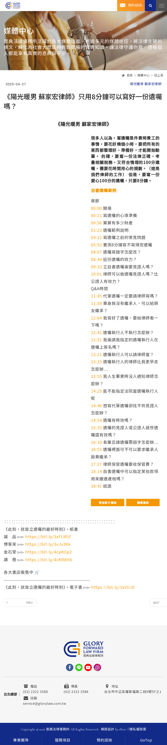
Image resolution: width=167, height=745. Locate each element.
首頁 (127, 75)
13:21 (96, 354)
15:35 (96, 427)
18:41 (96, 486)
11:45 (96, 296)
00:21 (96, 215)
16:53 (96, 449)
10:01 (96, 274)
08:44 (96, 259)
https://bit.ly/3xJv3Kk (48, 544)
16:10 (96, 442)
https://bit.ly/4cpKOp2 (48, 552)
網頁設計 (107, 729)
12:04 (96, 318)
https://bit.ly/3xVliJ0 (112, 587)
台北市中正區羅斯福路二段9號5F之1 (132, 691)
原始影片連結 (108, 503)
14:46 (96, 405)
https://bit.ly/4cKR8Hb (48, 559)
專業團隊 (21, 740)
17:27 (96, 464)
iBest (122, 729)
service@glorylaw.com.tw (44, 703)
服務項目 (62, 740)
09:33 (96, 266)
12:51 (96, 339)
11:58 (96, 303)
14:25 (96, 391)
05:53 (96, 244)
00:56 (96, 222)
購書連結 (143, 503)
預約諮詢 (135, 5)
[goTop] (146, 740)
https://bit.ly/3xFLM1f (48, 536)
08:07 (96, 252)
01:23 (96, 230)
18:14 (96, 471)
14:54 (96, 420)
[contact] (104, 740)
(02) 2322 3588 (35, 691)
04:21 (96, 237)
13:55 (96, 376)
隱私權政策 (137, 729)
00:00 (96, 208)
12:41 (96, 332)
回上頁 (158, 75)
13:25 (96, 361)
